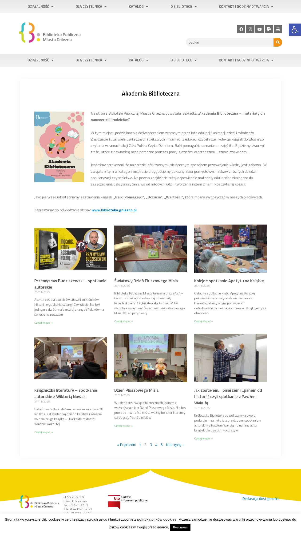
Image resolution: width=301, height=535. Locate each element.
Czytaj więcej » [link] (43, 322)
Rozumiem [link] (180, 527)
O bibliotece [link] (183, 7)
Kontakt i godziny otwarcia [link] (246, 7)
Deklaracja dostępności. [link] (260, 498)
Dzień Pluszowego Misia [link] (136, 390)
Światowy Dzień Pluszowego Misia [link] (146, 281)
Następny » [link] (175, 444)
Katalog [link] (138, 7)
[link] (295, 30)
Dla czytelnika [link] (91, 7)
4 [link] (156, 444)
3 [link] (151, 444)
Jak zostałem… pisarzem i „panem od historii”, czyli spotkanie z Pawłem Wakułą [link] (228, 396)
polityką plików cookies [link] (157, 519)
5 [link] (162, 444)
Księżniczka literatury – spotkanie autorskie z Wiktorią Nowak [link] (65, 393)
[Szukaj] (277, 42)
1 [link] (140, 444)
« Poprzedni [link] (126, 444)
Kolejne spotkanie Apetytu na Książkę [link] (229, 281)
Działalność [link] (40, 7)
